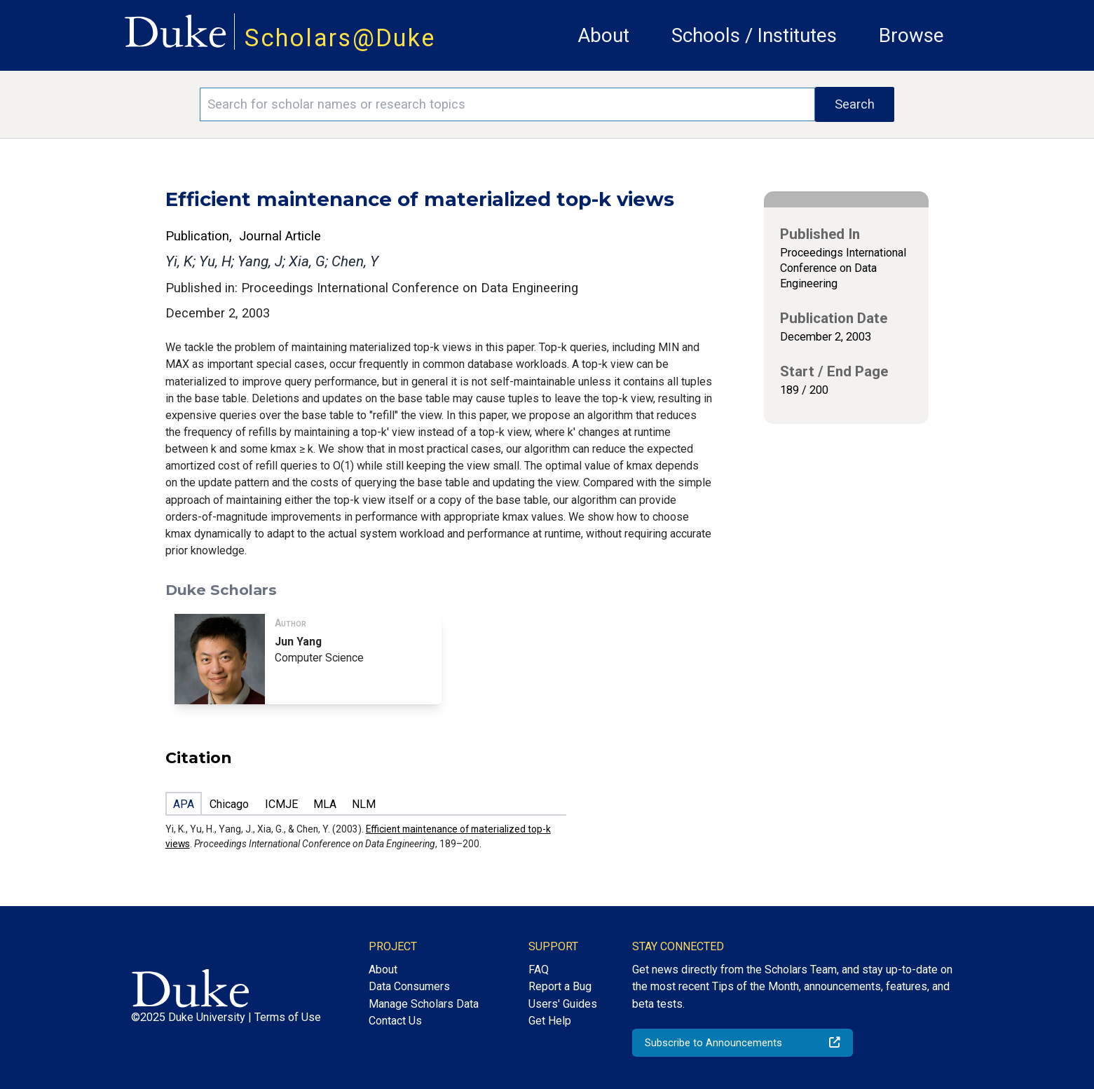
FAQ (538, 969)
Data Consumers (409, 986)
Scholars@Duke (340, 38)
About (603, 35)
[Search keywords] (507, 104)
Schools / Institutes (754, 35)
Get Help (549, 1020)
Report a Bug (560, 986)
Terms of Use (287, 1017)
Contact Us (395, 1020)
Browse (911, 35)
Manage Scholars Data (424, 1004)
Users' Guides (562, 1004)
